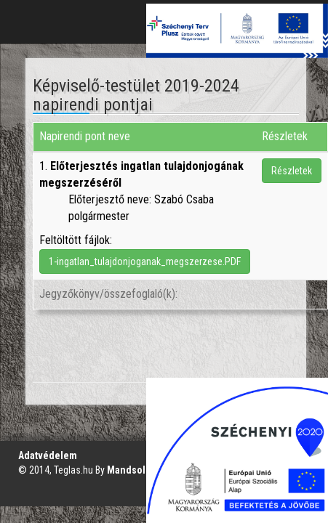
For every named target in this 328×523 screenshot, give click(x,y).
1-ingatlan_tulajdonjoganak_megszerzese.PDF (145, 261)
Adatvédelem (47, 455)
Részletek (291, 171)
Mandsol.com (137, 470)
